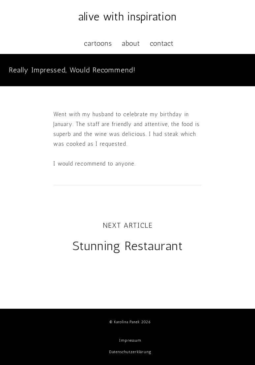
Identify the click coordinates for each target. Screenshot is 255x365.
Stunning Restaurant (127, 245)
